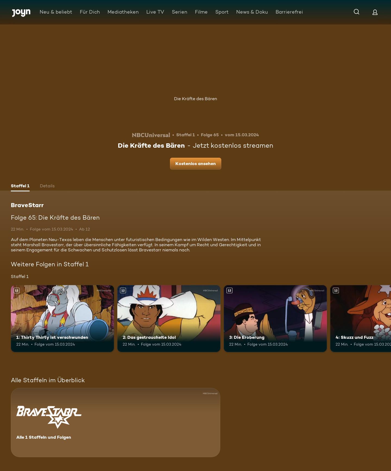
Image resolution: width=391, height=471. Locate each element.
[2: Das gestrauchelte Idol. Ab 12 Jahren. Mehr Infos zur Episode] (168, 318)
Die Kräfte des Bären (195, 98)
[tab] (20, 186)
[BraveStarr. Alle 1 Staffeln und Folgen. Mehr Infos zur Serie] (115, 422)
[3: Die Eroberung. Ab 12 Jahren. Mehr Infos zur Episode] (275, 318)
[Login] (375, 12)
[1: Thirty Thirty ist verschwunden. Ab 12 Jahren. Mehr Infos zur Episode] (62, 318)
